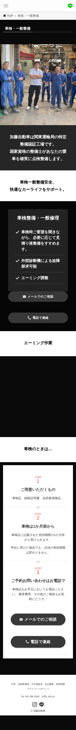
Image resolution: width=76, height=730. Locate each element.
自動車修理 (23, 684)
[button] (6, 6)
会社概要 (49, 684)
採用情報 (60, 684)
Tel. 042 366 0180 (30, 696)
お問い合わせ (48, 696)
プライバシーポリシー (38, 689)
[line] (41, 704)
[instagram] (34, 704)
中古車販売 (37, 684)
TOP (13, 684)
